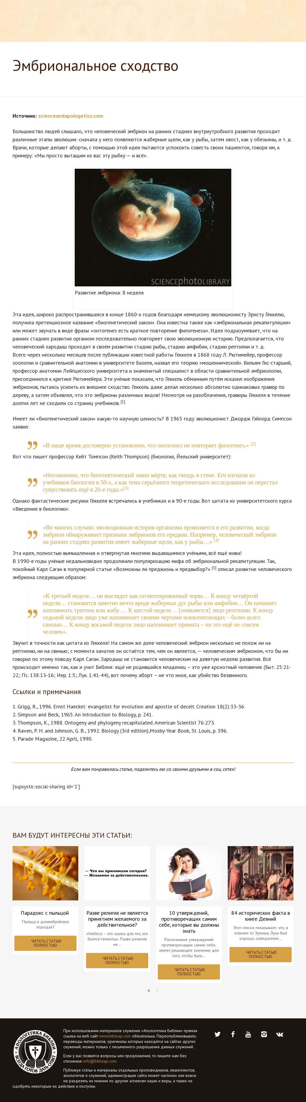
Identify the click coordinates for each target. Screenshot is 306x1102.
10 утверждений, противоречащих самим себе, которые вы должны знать (189, 922)
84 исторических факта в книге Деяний (260, 916)
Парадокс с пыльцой (45, 913)
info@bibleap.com (100, 1061)
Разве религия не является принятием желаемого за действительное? (117, 919)
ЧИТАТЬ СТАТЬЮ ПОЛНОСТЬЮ (46, 943)
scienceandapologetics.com (70, 115)
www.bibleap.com (115, 1036)
